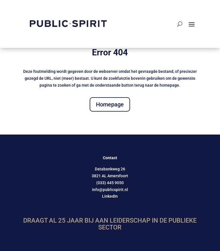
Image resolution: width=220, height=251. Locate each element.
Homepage (110, 104)
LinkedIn (110, 196)
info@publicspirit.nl (110, 189)
